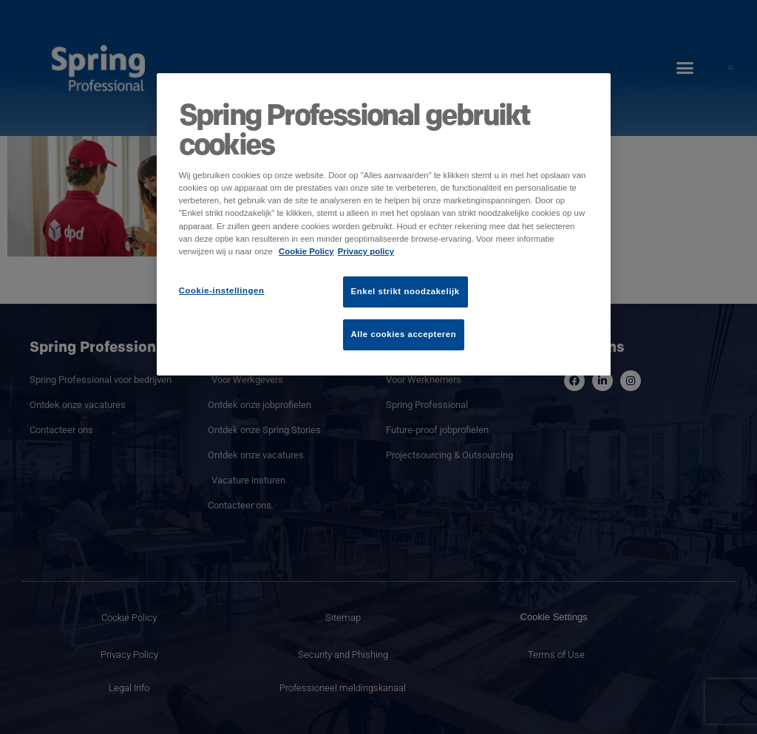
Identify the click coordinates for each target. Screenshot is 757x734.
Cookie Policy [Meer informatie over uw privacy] (306, 251)
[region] (384, 224)
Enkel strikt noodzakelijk (405, 291)
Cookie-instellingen (222, 290)
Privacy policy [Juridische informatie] (366, 251)
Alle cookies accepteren (404, 334)
